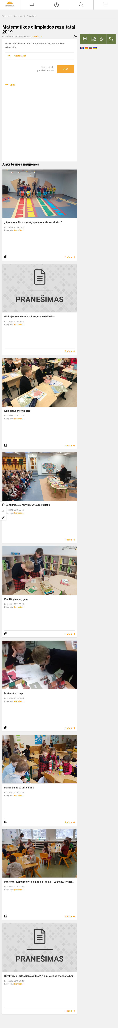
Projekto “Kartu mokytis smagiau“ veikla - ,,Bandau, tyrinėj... (39, 881)
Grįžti (12, 84)
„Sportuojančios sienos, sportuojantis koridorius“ (33, 222)
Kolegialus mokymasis (17, 410)
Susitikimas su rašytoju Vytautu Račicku (27, 504)
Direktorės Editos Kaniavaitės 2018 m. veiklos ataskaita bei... (39, 976)
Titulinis (6, 16)
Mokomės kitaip (13, 693)
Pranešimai (32, 16)
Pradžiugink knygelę (16, 599)
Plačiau (68, 257)
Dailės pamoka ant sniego (19, 787)
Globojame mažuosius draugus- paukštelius (29, 316)
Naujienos (18, 16)
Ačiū (65, 69)
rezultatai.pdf (20, 56)
